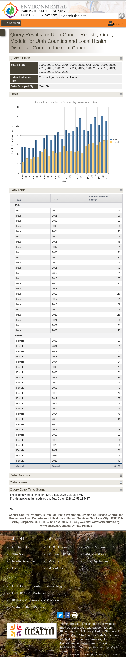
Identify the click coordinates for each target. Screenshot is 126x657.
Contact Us (20, 547)
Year (55, 199)
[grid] (66, 331)
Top (11, 508)
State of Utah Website (28, 607)
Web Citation (95, 547)
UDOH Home (59, 547)
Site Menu (13, 23)
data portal (51, 15)
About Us (56, 568)
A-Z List (55, 561)
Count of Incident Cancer (98, 198)
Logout (17, 568)
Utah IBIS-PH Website (28, 593)
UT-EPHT (35, 15)
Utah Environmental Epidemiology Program (44, 586)
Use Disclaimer (97, 561)
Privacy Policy (96, 554)
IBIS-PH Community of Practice (35, 600)
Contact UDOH (60, 554)
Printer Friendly (23, 561)
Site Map (18, 554)
